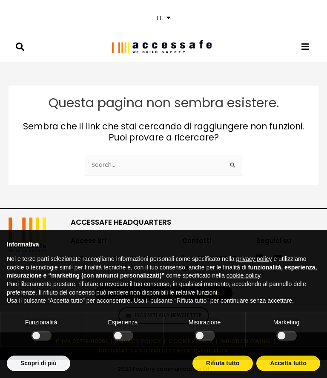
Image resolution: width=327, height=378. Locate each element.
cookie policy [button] (243, 289)
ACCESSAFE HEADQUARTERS (121, 222)
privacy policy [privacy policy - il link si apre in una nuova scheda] (254, 273)
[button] (163, 18)
